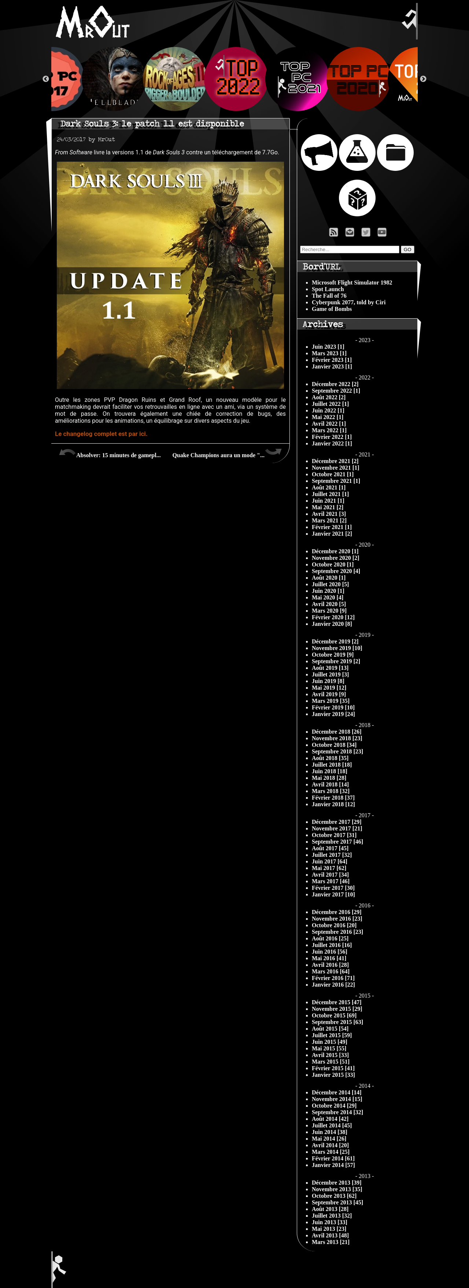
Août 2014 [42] (330, 1119)
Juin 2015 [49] (329, 1042)
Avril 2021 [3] (329, 514)
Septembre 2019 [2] (336, 661)
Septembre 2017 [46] (337, 842)
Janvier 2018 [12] (333, 804)
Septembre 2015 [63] (337, 1022)
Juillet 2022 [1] (330, 404)
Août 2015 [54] (330, 1028)
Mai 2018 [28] (329, 778)
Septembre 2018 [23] (337, 751)
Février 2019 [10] (333, 707)
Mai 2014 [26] (329, 1138)
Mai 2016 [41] (329, 958)
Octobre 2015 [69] (334, 1015)
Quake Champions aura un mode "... (227, 452)
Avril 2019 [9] (329, 694)
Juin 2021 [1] (328, 501)
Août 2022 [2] (329, 397)
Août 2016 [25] (330, 938)
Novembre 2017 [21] (337, 828)
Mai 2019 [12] (329, 688)
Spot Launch (328, 289)
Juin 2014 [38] (329, 1132)
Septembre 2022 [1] (336, 391)
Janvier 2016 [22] (333, 984)
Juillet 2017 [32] (332, 855)
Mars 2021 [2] (329, 520)
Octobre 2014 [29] (334, 1105)
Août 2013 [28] (330, 1209)
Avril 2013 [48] (330, 1235)
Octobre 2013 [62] (334, 1196)
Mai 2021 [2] (327, 507)
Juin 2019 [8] (328, 681)
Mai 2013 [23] (329, 1229)
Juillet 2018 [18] (332, 765)
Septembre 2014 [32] (337, 1112)
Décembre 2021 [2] (335, 461)
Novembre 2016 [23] (337, 918)
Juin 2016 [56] (329, 951)
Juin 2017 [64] (329, 861)
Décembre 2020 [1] (335, 551)
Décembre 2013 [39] (337, 1182)
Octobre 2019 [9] (333, 655)
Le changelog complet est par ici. (101, 433)
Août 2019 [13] (330, 668)
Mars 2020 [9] (329, 611)
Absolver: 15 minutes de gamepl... (110, 452)
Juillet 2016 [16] (332, 945)
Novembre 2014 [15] (337, 1099)
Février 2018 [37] (333, 798)
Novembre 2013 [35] (337, 1189)
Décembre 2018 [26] (337, 732)
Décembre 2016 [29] (337, 912)
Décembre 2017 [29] (337, 822)
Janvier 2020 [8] (332, 624)
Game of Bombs (332, 309)
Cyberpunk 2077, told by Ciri (348, 302)
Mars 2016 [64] (331, 971)
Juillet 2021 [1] (330, 494)
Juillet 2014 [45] (332, 1125)
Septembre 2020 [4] (336, 571)
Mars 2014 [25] (331, 1152)
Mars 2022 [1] (329, 430)
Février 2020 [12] (333, 617)
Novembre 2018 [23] (337, 738)
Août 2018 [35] (330, 758)
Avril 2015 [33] (330, 1055)
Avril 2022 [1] (329, 424)
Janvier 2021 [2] (332, 534)
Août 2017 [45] (330, 848)
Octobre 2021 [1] (333, 474)
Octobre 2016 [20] (334, 925)
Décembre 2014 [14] (337, 1092)
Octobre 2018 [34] (334, 745)
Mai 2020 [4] (327, 597)
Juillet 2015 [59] (332, 1035)
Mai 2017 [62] (329, 868)
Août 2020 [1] (329, 578)
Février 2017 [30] (333, 888)
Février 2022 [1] (332, 437)
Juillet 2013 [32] (332, 1215)
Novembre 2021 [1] (335, 468)
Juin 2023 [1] (328, 347)
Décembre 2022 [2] (335, 384)
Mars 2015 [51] (331, 1061)
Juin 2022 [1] (328, 410)
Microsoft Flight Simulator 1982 (352, 282)
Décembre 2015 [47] (337, 1002)
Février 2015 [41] (333, 1068)
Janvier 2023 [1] (332, 366)
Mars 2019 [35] (331, 701)
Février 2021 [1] (332, 527)
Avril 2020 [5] (329, 604)
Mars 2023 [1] (329, 353)
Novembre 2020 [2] (335, 558)
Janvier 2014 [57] (333, 1165)
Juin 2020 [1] (328, 591)
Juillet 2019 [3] (330, 674)
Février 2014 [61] (333, 1158)
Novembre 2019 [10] (337, 648)
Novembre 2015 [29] (337, 1009)
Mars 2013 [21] (331, 1242)
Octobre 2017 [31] (334, 835)
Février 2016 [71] (333, 978)
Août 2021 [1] (329, 487)
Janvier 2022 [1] (332, 443)
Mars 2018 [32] (331, 791)
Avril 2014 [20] (330, 1145)
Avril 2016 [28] (330, 965)
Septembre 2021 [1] (336, 481)
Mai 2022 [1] (327, 417)
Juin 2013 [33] (329, 1222)
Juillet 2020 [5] (330, 584)
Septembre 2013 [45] (337, 1202)
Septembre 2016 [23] (337, 932)
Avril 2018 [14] (330, 784)
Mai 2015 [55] (329, 1048)
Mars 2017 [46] (331, 881)
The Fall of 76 (329, 296)
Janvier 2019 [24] (333, 714)
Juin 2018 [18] (329, 771)
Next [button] (423, 79)
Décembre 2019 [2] (335, 641)
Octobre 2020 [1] (333, 564)
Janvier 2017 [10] (333, 894)
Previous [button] (45, 79)
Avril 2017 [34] (330, 874)
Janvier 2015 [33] (333, 1075)
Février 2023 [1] (332, 360)
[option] (234, 79)
